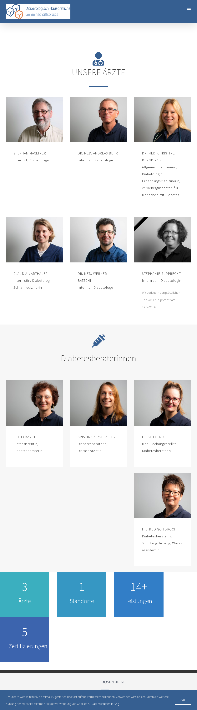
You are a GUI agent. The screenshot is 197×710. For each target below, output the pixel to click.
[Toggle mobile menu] (189, 8)
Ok (182, 700)
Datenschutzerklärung (105, 704)
